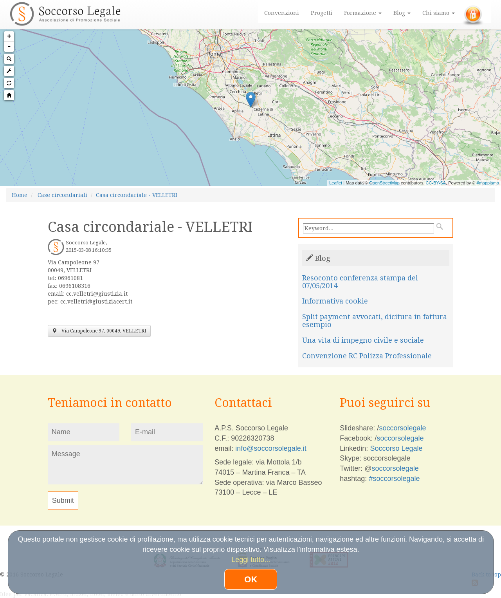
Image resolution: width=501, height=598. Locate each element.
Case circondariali (62, 195)
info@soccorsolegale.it (270, 448)
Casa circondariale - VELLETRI (136, 195)
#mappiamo (488, 183)
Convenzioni (281, 13)
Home (19, 195)
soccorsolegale (402, 428)
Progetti (321, 13)
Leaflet (335, 183)
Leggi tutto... (250, 560)
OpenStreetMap (384, 183)
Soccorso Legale (396, 448)
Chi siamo (438, 13)
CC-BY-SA (436, 183)
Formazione (363, 13)
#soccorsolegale (394, 478)
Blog (402, 13)
